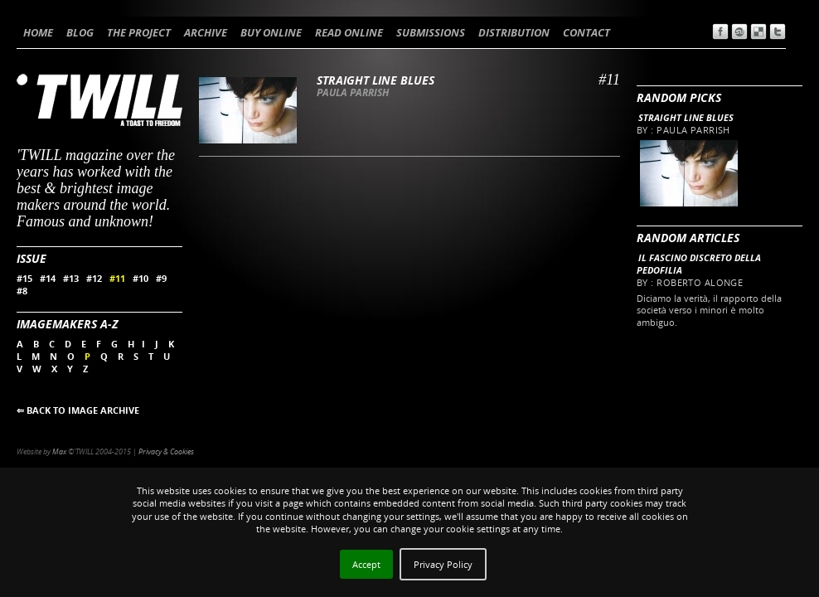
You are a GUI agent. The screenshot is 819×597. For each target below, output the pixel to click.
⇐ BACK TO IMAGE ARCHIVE (78, 410)
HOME (38, 32)
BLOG (80, 32)
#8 (22, 290)
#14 (48, 278)
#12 (94, 278)
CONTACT (586, 32)
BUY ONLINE (271, 32)
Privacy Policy (443, 564)
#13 (71, 278)
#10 (140, 278)
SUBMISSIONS (430, 32)
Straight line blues (686, 117)
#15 (24, 278)
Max (59, 451)
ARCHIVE (205, 32)
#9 (161, 278)
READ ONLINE (349, 32)
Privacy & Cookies (166, 451)
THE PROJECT (139, 32)
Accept (366, 564)
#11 (117, 278)
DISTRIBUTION (514, 32)
